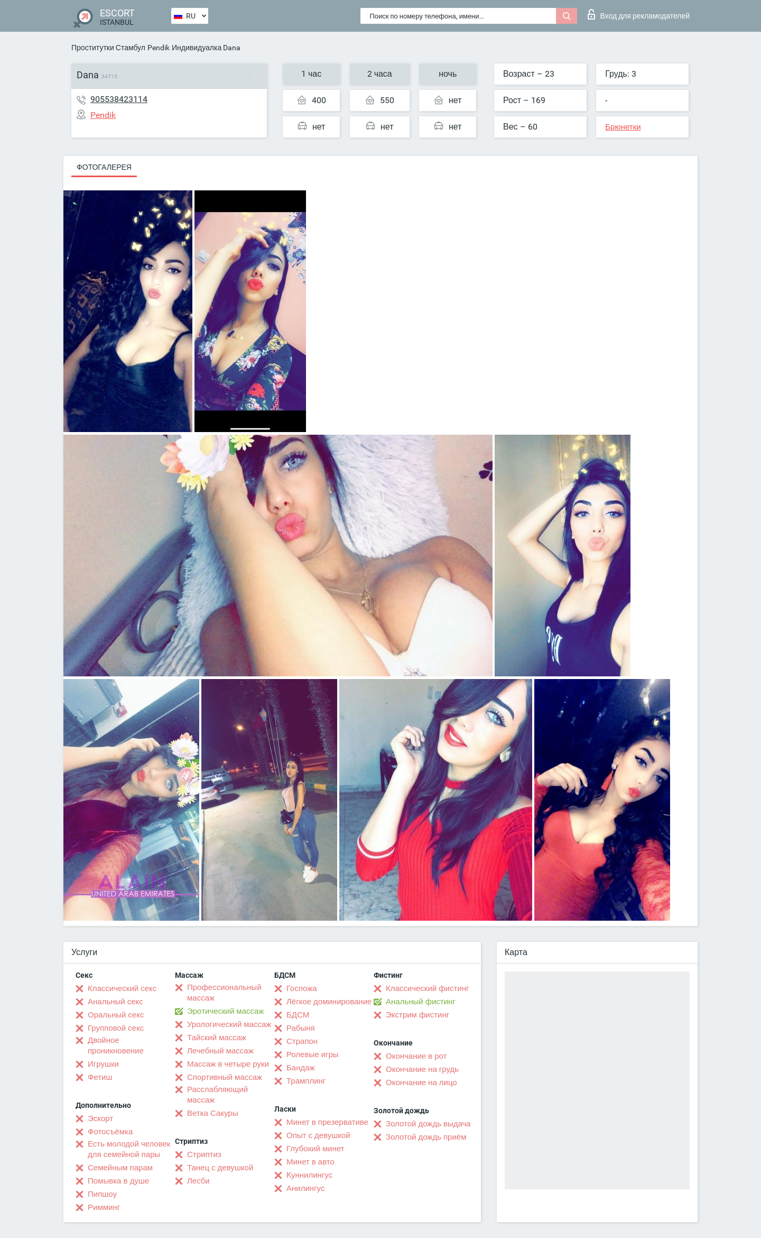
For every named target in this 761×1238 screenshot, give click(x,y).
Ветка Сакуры (212, 1113)
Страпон (302, 1041)
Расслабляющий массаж (217, 1095)
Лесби (198, 1181)
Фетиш (100, 1077)
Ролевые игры (312, 1054)
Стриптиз (204, 1154)
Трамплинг (306, 1081)
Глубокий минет (315, 1148)
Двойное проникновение (116, 1045)
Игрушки (103, 1064)
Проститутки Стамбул (108, 47)
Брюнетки (623, 127)
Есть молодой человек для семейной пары (129, 1149)
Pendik (158, 47)
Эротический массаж (225, 1011)
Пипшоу (102, 1194)
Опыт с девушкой (318, 1135)
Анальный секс (115, 1001)
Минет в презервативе (327, 1122)
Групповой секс (116, 1028)
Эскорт (100, 1118)
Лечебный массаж (220, 1051)
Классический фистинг (427, 988)
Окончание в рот (416, 1056)
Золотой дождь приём (426, 1137)
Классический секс (122, 988)
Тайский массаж (216, 1037)
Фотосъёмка (110, 1131)
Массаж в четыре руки (228, 1064)
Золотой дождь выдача (428, 1124)
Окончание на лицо (421, 1082)
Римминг (104, 1207)
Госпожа (301, 988)
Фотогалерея (104, 167)
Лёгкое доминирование (329, 1001)
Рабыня (300, 1028)
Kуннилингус (309, 1175)
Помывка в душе (118, 1181)
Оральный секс (116, 1015)
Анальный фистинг (421, 1001)
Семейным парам (120, 1167)
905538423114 (118, 99)
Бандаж (300, 1067)
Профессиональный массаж (224, 993)
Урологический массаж (229, 1024)
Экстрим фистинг (417, 1015)
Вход (639, 14)
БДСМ (297, 1015)
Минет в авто (310, 1162)
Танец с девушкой (220, 1167)
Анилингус (305, 1188)
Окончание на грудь (422, 1069)
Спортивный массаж (224, 1077)
